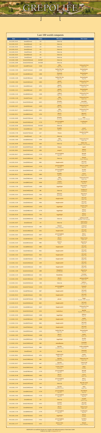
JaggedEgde (59, 186)
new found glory (84, 103)
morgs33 (59, 150)
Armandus (84, 342)
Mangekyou (60, 270)
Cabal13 (59, 181)
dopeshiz (59, 346)
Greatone (84, 274)
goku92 (59, 81)
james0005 (84, 101)
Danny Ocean (84, 238)
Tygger (84, 298)
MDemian (59, 193)
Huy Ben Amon (84, 382)
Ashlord (60, 93)
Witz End (59, 404)
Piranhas (60, 115)
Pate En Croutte (84, 165)
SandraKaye (59, 311)
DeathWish (59, 183)
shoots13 (59, 242)
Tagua (84, 366)
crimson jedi (84, 362)
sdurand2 (84, 402)
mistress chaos (59, 423)
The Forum (59, 103)
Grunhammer (83, 121)
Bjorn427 (84, 113)
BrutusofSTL (84, 185)
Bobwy (84, 234)
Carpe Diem (84, 352)
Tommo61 (84, 286)
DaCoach (84, 161)
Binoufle (84, 153)
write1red (84, 226)
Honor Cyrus (84, 400)
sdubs (84, 117)
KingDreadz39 (59, 162)
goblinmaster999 (84, 218)
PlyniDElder (59, 275)
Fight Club (59, 66)
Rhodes (46, 18)
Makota (84, 149)
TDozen (60, 133)
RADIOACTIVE (60, 348)
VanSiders (84, 419)
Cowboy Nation (60, 366)
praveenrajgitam (59, 121)
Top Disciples (59, 271)
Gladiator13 (84, 189)
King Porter (84, 193)
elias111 (59, 113)
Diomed (84, 157)
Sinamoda (59, 73)
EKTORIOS (84, 181)
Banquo (59, 147)
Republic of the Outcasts (84, 119)
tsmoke (84, 318)
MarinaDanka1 (84, 69)
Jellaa (59, 65)
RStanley (59, 101)
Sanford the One (59, 69)
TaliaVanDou (84, 222)
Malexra (84, 314)
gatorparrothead (84, 278)
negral (84, 147)
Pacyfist (84, 169)
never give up (84, 283)
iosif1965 (59, 402)
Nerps (59, 243)
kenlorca (84, 282)
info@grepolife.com (56, 431)
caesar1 (84, 128)
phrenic (59, 299)
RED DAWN (84, 223)
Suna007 (84, 398)
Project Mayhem (84, 159)
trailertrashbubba (83, 346)
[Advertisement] (50, 26)
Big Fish (84, 70)
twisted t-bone (83, 205)
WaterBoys (59, 368)
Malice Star (84, 143)
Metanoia (59, 424)
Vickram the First (84, 65)
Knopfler (59, 128)
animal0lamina (59, 343)
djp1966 (84, 310)
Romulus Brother (84, 132)
